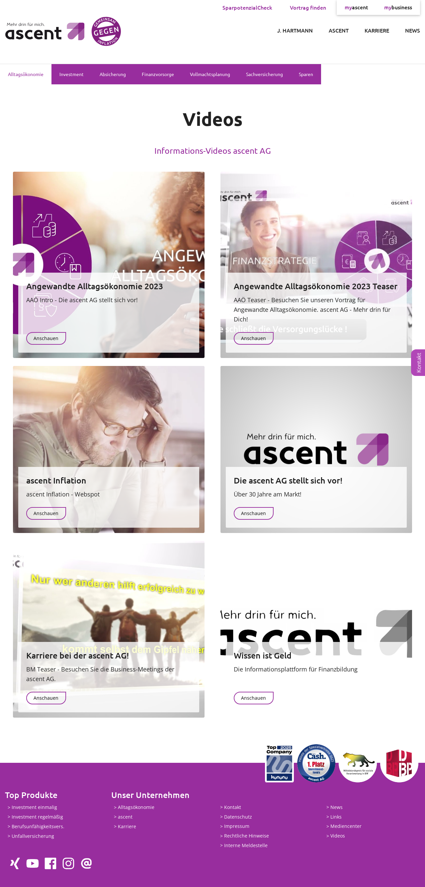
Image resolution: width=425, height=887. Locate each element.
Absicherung (113, 74)
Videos (337, 836)
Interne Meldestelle (246, 845)
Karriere (377, 30)
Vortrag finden (308, 7)
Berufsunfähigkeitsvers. (38, 826)
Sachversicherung (264, 74)
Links (336, 817)
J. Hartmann (295, 30)
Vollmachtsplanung (210, 74)
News (412, 30)
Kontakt (419, 363)
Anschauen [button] (46, 338)
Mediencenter (346, 826)
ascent (356, 7)
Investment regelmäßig (37, 817)
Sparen (306, 74)
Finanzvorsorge (158, 74)
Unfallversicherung (33, 836)
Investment (71, 74)
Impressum (236, 826)
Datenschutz (238, 817)
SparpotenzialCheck (247, 7)
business (398, 7)
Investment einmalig (34, 807)
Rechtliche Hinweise (246, 836)
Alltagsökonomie (25, 74)
